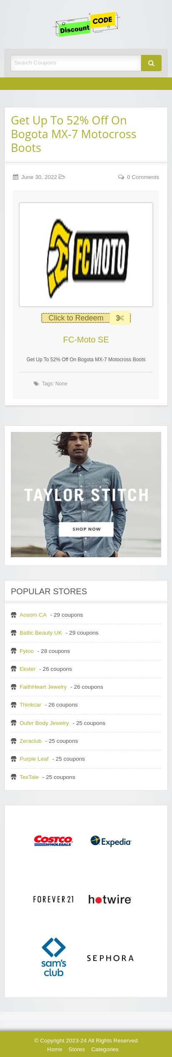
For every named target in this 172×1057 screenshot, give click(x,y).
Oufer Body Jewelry (44, 723)
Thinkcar (30, 705)
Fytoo (27, 651)
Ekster (28, 669)
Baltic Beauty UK (41, 633)
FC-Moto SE (86, 339)
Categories (105, 1049)
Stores (77, 1049)
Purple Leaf (34, 759)
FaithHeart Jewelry (43, 687)
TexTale (29, 777)
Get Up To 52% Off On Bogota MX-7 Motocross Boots (74, 133)
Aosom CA (33, 615)
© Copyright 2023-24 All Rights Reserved (85, 1040)
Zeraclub (31, 741)
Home (54, 1049)
